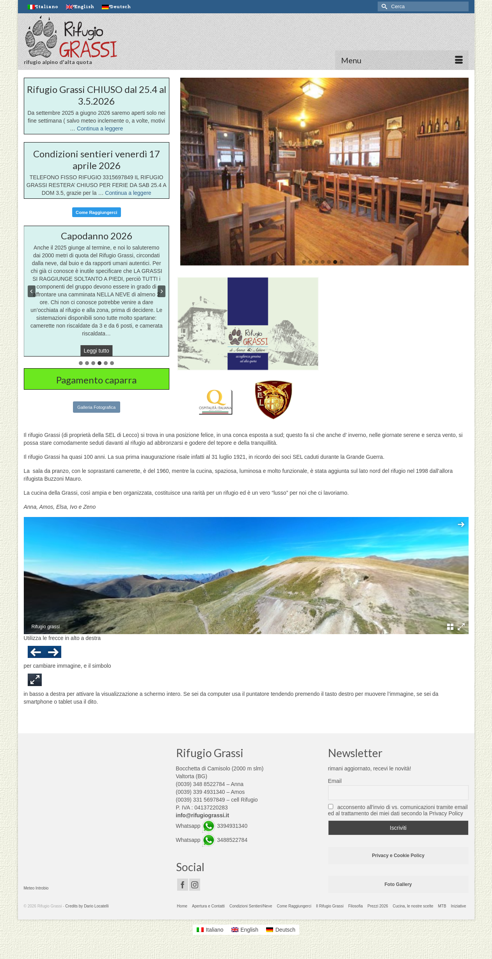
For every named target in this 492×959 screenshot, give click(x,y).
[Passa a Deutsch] (116, 6)
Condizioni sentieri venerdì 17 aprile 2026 (96, 159)
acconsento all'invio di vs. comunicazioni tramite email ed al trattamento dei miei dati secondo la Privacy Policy (398, 810)
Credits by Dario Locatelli (86, 906)
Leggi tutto (97, 351)
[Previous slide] (32, 291)
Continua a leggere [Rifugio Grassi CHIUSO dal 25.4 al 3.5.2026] (100, 128)
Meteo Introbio (36, 888)
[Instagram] (194, 885)
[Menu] (402, 60)
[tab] (81, 363)
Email (335, 781)
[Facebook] (182, 885)
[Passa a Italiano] (210, 930)
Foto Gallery (398, 884)
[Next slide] (161, 291)
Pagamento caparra (96, 379)
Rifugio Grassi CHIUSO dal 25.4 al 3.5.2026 (96, 95)
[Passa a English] (80, 6)
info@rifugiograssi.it (202, 815)
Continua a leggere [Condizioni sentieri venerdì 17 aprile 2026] (128, 193)
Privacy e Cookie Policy (398, 855)
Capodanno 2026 (96, 235)
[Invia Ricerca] (383, 6)
